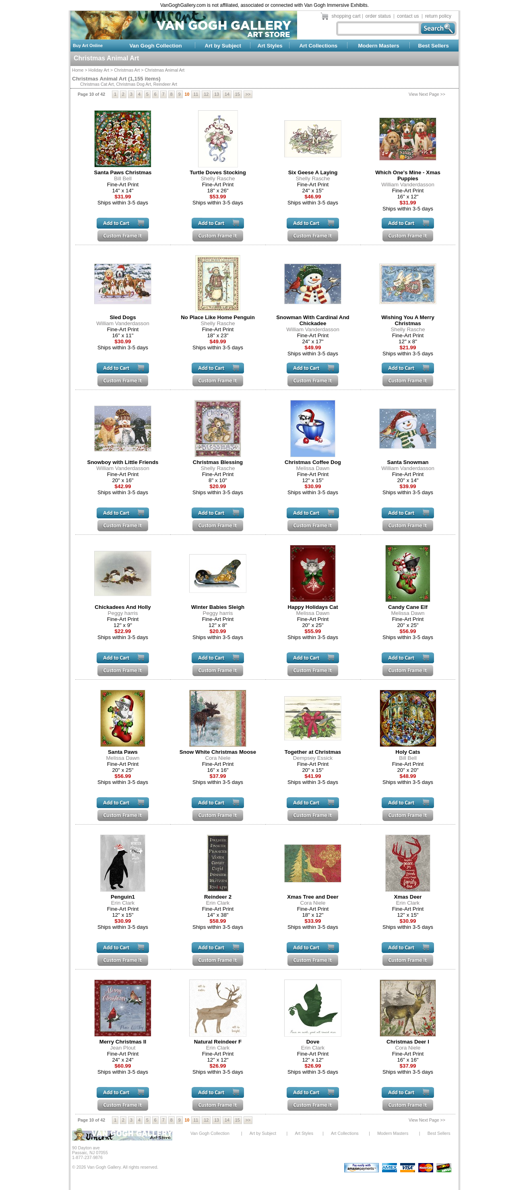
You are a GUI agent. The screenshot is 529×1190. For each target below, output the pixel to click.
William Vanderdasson (407, 184)
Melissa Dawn (313, 468)
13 (216, 94)
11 (195, 94)
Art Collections (318, 46)
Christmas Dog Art (133, 84)
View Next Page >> (427, 94)
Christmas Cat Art (97, 84)
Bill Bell (123, 178)
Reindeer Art (165, 84)
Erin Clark (123, 903)
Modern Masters (378, 46)
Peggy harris (123, 613)
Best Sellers (433, 46)
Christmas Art (127, 70)
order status (378, 16)
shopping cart (346, 16)
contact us (408, 16)
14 (227, 94)
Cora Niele (218, 758)
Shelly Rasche (217, 178)
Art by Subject (223, 46)
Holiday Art (99, 70)
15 (237, 94)
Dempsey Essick (313, 758)
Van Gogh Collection (155, 46)
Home (77, 70)
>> (248, 94)
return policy (438, 16)
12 (206, 94)
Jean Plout (123, 1048)
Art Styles (270, 46)
